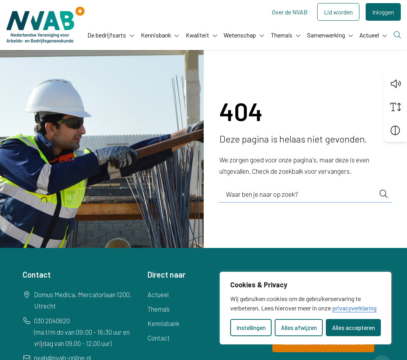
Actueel (369, 35)
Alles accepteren (353, 327)
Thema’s (281, 35)
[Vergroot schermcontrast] (395, 130)
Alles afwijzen (299, 327)
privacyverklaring (354, 308)
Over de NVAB (289, 12)
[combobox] (305, 194)
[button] (395, 83)
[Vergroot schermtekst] (395, 107)
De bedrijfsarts (106, 35)
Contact (159, 338)
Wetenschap (240, 35)
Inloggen (383, 12)
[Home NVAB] (45, 25)
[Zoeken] (397, 35)
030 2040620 (52, 320)
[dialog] (305, 308)
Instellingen (251, 327)
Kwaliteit (197, 35)
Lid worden (338, 12)
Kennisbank (156, 35)
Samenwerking (326, 35)
